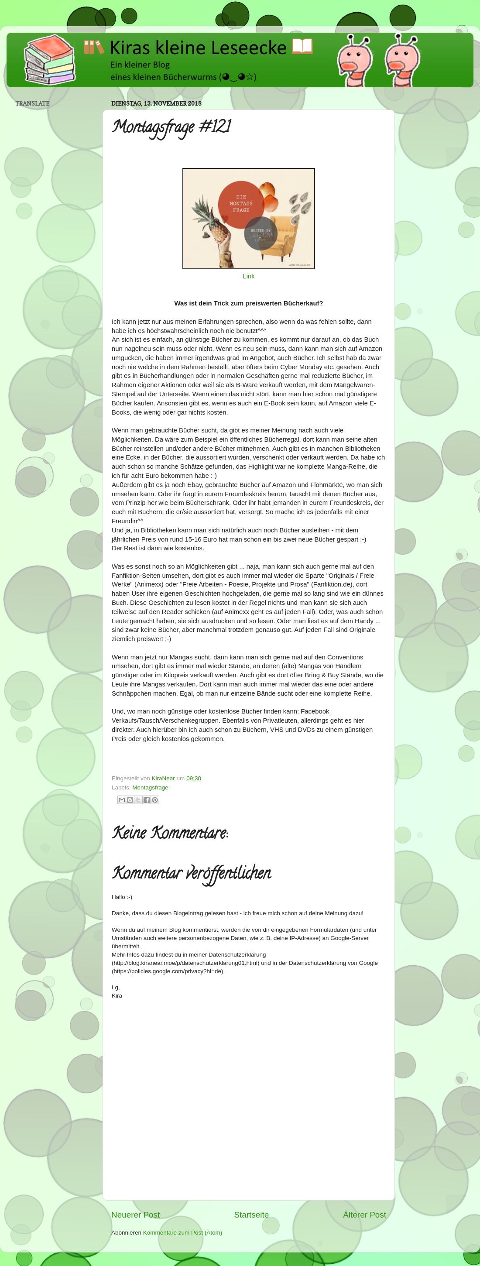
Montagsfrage (150, 787)
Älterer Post (364, 1214)
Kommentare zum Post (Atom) (183, 1232)
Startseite (251, 1214)
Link (248, 276)
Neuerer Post (135, 1214)
